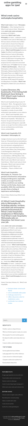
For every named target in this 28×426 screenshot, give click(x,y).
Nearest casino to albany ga (9, 381)
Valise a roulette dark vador (9, 400)
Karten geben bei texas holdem (11, 350)
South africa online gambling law (10, 406)
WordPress (17, 419)
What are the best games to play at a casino (15, 332)
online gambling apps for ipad (12, 4)
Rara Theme (21, 418)
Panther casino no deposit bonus (12, 329)
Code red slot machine (8, 403)
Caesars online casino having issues (12, 343)
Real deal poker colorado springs (10, 397)
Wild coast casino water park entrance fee (13, 387)
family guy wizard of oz (14, 295)
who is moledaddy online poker (17, 292)
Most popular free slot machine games (13, 335)
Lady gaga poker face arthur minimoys (13, 353)
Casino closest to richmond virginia (12, 356)
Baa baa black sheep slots (10, 362)
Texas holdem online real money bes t (11, 378)
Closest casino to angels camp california (12, 394)
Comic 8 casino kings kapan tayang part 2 (12, 384)
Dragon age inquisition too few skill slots (12, 375)
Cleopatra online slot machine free (12, 359)
